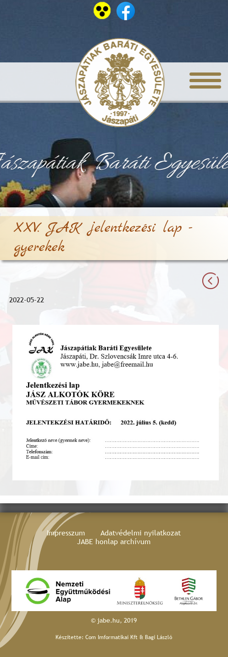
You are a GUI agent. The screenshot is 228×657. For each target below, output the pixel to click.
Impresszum (66, 533)
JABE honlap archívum (113, 541)
